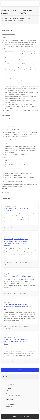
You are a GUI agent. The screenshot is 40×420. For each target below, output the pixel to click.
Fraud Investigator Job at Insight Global (17, 276)
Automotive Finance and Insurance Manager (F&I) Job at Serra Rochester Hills (17, 341)
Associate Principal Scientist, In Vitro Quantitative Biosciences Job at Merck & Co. (17, 306)
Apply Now (19, 370)
